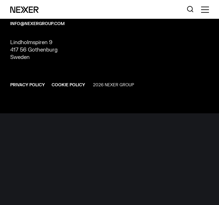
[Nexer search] (190, 9)
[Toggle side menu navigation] (205, 9)
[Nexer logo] (24, 9)
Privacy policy (27, 85)
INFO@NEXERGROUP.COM (37, 23)
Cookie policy (68, 85)
